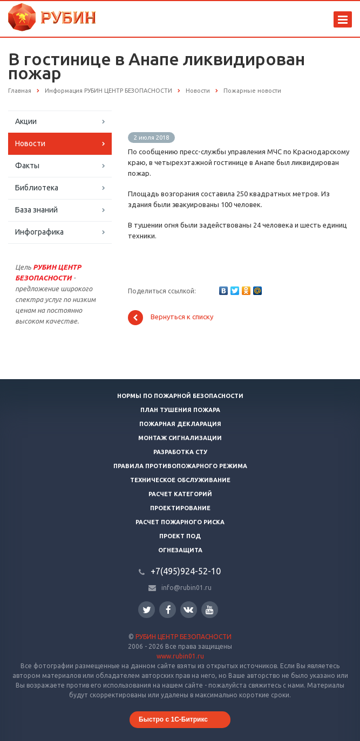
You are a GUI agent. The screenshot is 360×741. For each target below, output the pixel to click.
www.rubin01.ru (180, 656)
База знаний (36, 209)
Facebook (168, 609)
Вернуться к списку (170, 317)
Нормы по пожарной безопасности (180, 396)
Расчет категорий (180, 494)
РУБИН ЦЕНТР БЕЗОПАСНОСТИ (183, 636)
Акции (26, 121)
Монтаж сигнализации (180, 438)
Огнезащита (180, 550)
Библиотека (36, 187)
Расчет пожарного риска (180, 522)
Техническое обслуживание (180, 480)
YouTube (210, 609)
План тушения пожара (180, 410)
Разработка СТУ (180, 452)
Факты (27, 165)
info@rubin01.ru (186, 587)
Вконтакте (188, 609)
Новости (30, 143)
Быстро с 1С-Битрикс (173, 719)
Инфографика (39, 232)
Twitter (146, 609)
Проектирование (180, 508)
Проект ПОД (180, 536)
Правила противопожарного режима (180, 466)
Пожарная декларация (180, 424)
